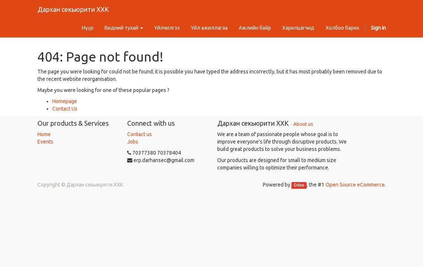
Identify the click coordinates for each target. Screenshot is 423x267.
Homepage (64, 101)
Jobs (132, 142)
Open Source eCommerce (355, 185)
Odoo (299, 185)
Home (44, 134)
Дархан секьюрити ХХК (73, 9)
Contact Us (64, 109)
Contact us (139, 134)
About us (303, 124)
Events (45, 142)
